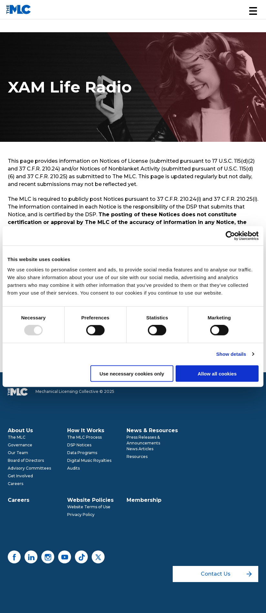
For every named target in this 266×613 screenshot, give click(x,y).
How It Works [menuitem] (85, 430)
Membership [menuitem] (144, 500)
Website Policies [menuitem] (90, 500)
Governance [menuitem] (20, 445)
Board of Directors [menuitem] (26, 460)
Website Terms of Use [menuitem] (88, 506)
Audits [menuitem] (73, 468)
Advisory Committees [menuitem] (29, 468)
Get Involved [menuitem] (20, 475)
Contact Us (226, 574)
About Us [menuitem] (20, 430)
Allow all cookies (217, 373)
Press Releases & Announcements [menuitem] (143, 440)
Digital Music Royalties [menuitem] (89, 460)
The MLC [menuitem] (17, 437)
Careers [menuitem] (15, 483)
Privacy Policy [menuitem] (81, 514)
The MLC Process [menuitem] (84, 437)
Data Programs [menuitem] (82, 452)
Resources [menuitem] (137, 456)
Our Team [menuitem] (18, 452)
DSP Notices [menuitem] (79, 445)
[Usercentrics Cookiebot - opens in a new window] (230, 236)
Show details (231, 354)
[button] (253, 11)
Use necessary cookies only (131, 373)
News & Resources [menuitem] (152, 430)
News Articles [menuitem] (140, 448)
